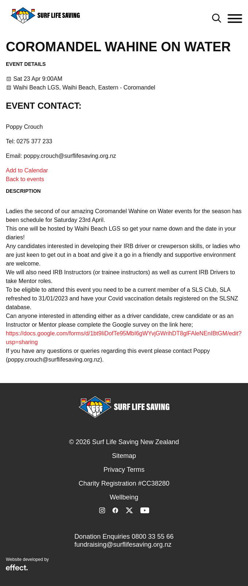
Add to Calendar (27, 170)
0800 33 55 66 (153, 536)
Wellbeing (124, 497)
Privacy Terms (124, 469)
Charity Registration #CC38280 (123, 483)
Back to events (25, 179)
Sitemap (124, 455)
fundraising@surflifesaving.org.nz (122, 544)
